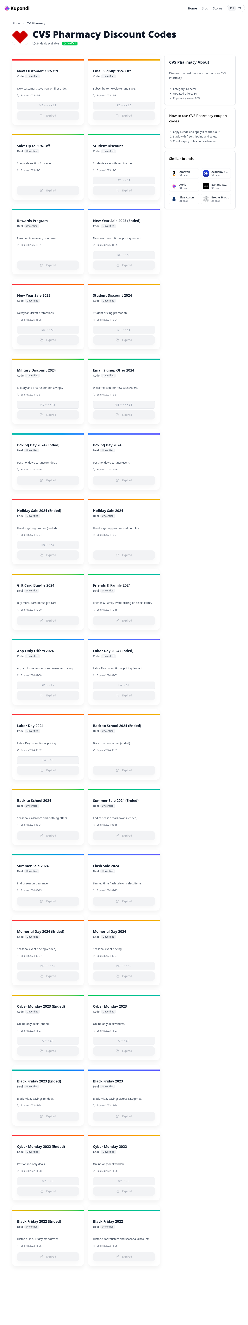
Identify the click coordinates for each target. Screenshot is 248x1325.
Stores (217, 8)
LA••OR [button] (124, 685)
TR (240, 8)
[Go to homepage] (17, 8)
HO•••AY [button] (48, 545)
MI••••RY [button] (48, 404)
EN (232, 8)
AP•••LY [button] (48, 685)
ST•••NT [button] (124, 180)
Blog (205, 8)
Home (192, 8)
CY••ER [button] (48, 1040)
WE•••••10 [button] (48, 105)
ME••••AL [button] (48, 966)
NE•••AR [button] (124, 255)
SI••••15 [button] (124, 105)
